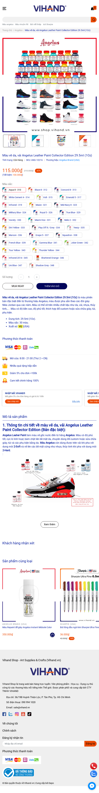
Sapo (51, 783)
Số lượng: (7, 276)
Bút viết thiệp (35, 24)
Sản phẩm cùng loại (17, 561)
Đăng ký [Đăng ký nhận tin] (90, 743)
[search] (94, 19)
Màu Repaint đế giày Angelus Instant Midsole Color (27, 627)
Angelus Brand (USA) (69, 160)
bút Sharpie (48, 24)
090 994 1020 (28, 702)
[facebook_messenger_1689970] (92, 786)
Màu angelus (7, 24)
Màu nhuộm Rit (21, 24)
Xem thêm (49, 524)
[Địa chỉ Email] (49, 744)
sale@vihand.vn (22, 707)
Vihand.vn (29, 783)
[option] (14, 141)
